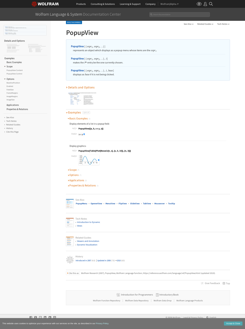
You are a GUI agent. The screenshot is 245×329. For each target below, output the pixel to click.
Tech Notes (222, 24)
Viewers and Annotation (88, 241)
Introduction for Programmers (137, 294)
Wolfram (176, 317)
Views (79, 225)
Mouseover (159, 203)
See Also (188, 24)
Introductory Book (169, 294)
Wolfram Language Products (189, 300)
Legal (185, 317)
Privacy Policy (196, 317)
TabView (147, 203)
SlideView (135, 203)
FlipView (123, 203)
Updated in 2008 (106, 260)
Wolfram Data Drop (163, 300)
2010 (121, 260)
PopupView (6, 26)
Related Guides (204, 24)
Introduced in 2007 (85, 260)
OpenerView (96, 203)
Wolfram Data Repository (137, 300)
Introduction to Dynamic (88, 222)
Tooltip (171, 203)
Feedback (212, 283)
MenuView (110, 203)
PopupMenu (81, 203)
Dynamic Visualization (87, 244)
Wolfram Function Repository (107, 300)
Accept (233, 324)
